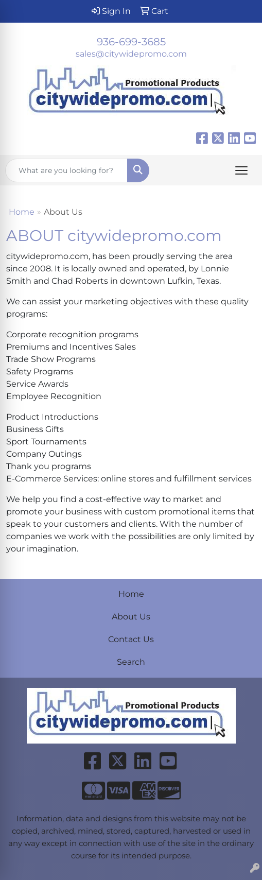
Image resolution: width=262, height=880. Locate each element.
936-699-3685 (131, 42)
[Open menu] (241, 170)
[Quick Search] (66, 170)
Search (131, 662)
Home (21, 212)
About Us (131, 617)
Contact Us (131, 639)
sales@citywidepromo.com (131, 54)
